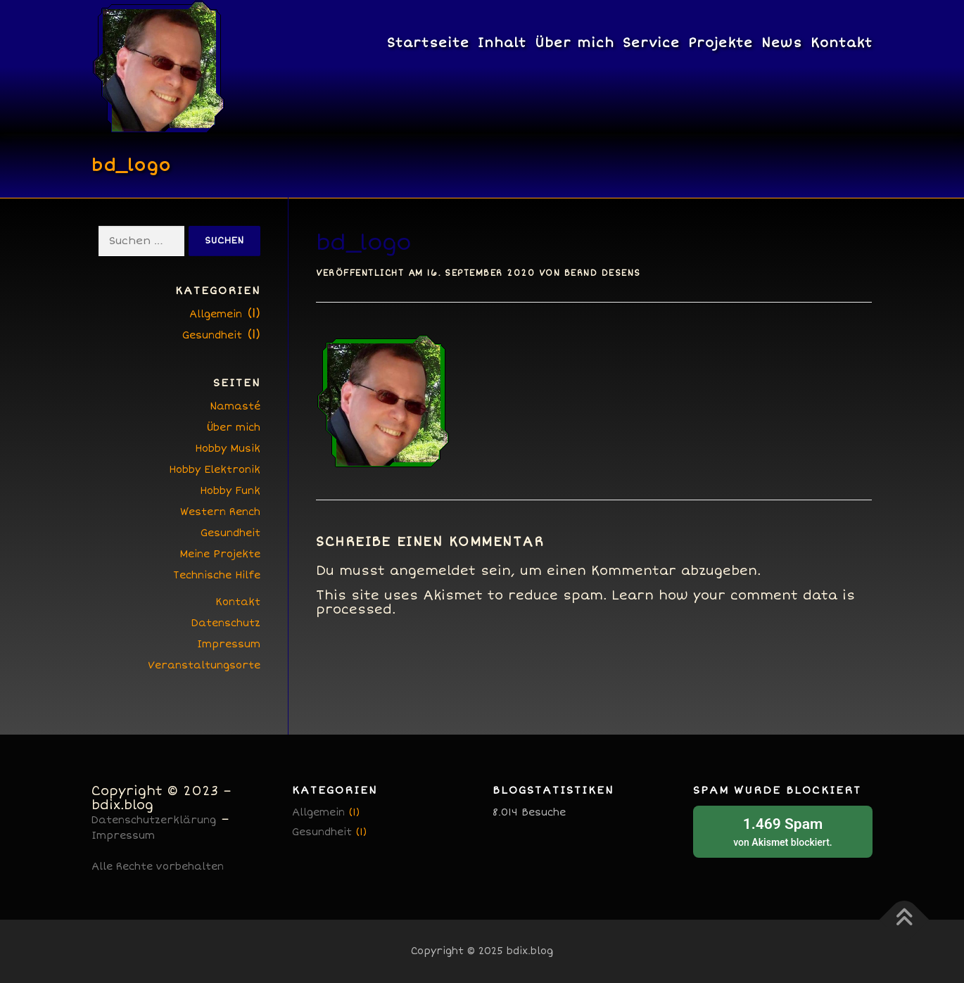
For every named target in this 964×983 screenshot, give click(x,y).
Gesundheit (212, 335)
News (781, 43)
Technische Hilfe (216, 575)
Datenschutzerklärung (153, 820)
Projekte (720, 43)
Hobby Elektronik (214, 470)
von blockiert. (783, 830)
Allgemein (215, 314)
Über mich (574, 43)
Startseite (428, 43)
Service (651, 43)
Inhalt (502, 43)
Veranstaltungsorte (204, 665)
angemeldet (433, 570)
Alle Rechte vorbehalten (157, 867)
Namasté (235, 406)
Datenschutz (225, 623)
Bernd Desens (602, 273)
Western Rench (220, 512)
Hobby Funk (230, 491)
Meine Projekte (219, 554)
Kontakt (842, 43)
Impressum (228, 644)
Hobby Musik (227, 449)
